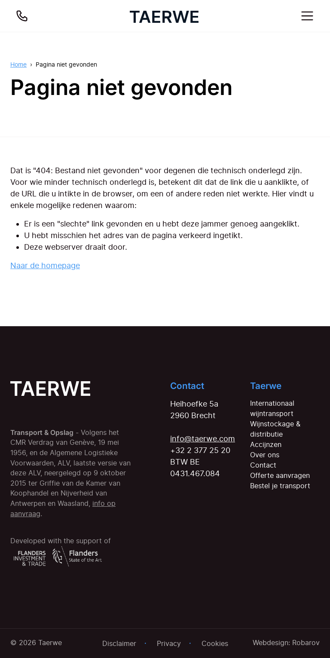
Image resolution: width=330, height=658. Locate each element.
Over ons (264, 454)
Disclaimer (119, 643)
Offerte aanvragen (280, 475)
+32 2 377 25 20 (200, 450)
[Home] (164, 16)
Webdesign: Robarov (286, 642)
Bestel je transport (280, 485)
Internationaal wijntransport (272, 408)
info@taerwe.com (202, 438)
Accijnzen (265, 444)
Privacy (169, 643)
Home (18, 64)
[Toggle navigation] (307, 15)
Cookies (215, 643)
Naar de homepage (45, 265)
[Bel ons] (22, 16)
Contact (263, 465)
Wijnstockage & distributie (275, 428)
